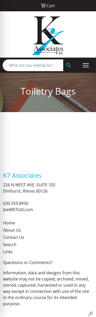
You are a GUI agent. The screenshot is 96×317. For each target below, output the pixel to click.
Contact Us (13, 237)
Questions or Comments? (27, 262)
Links (8, 252)
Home (9, 223)
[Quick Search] (33, 65)
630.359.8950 (15, 203)
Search (9, 244)
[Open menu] (86, 65)
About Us (12, 230)
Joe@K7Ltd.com (18, 209)
